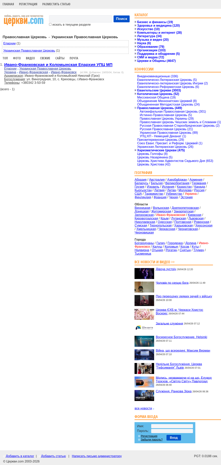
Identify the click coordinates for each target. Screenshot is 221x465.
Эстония (187, 197)
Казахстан (184, 186)
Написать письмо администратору (97, 456)
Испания (168, 186)
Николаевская (145, 222)
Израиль (153, 186)
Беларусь (141, 183)
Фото (17, 58)
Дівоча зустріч (166, 269)
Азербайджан (177, 179)
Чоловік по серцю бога (172, 282)
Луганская (178, 218)
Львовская (196, 218)
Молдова (185, 190)
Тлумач (198, 250)
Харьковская (183, 225)
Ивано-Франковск (63, 72)
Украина (10, 72)
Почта (74, 58)
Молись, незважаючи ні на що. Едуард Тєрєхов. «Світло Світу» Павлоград (184, 379)
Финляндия (143, 197)
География (143, 172)
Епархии (9, 43)
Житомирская (161, 211)
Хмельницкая (146, 229)
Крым (165, 218)
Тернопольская (161, 225)
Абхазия (140, 179)
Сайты (60, 58)
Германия (199, 183)
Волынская (161, 207)
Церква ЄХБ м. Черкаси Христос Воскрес (179, 311)
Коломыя (171, 246)
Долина (190, 243)
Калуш (157, 246)
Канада (199, 186)
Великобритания (177, 183)
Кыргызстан (143, 190)
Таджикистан (154, 193)
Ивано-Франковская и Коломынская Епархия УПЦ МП (58, 64)
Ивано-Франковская (33, 72)
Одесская (165, 222)
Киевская (194, 215)
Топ (5, 58)
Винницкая (142, 207)
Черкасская (166, 229)
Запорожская (144, 215)
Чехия (173, 197)
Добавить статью (53, 456)
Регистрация (28, 4)
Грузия (139, 186)
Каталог (141, 14)
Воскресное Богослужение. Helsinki (181, 337)
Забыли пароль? (152, 439)
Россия (199, 190)
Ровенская (201, 222)
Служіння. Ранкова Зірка (174, 391)
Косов (184, 246)
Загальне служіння (169, 323)
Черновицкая (144, 232)
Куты (195, 246)
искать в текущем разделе (70, 24)
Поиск (121, 19)
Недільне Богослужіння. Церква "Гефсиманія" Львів (179, 365)
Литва (171, 190)
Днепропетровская (185, 207)
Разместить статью (56, 4)
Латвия (159, 190)
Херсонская (203, 225)
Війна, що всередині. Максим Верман (183, 350)
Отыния (157, 250)
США (138, 193)
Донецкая (142, 211)
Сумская (141, 225)
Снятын (185, 250)
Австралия (157, 179)
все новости (143, 408)
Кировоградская (146, 218)
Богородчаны (144, 243)
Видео (30, 58)
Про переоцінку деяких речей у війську (184, 296)
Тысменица (143, 253)
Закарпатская (184, 211)
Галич (160, 243)
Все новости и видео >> (155, 262)
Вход (174, 437)
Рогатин (171, 250)
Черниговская (188, 229)
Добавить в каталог (20, 456)
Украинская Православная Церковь (29, 50)
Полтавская (182, 222)
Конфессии (144, 69)
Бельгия (157, 183)
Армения (195, 179)
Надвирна (142, 250)
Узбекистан (174, 193)
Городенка (175, 243)
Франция (160, 197)
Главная (8, 4)
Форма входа (146, 416)
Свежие (45, 58)
